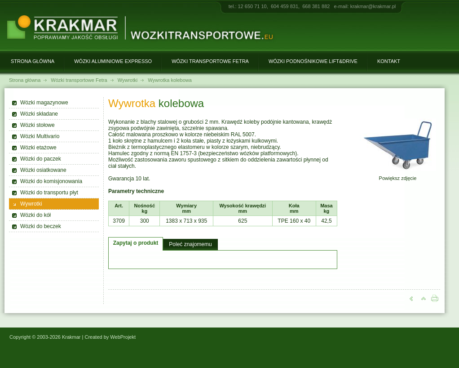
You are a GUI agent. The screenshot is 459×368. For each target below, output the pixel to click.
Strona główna (32, 61)
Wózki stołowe (37, 125)
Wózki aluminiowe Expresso (113, 61)
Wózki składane (39, 114)
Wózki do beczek (40, 226)
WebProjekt (123, 337)
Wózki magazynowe (44, 102)
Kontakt (388, 61)
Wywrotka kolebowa (170, 80)
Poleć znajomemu (190, 244)
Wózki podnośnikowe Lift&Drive (313, 61)
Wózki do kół (35, 215)
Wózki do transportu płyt (49, 192)
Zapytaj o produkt (136, 243)
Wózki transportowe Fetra (210, 61)
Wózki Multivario (39, 136)
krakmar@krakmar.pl (373, 6)
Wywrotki (128, 80)
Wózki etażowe (38, 147)
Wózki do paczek (40, 159)
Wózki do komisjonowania (51, 181)
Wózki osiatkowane (43, 170)
